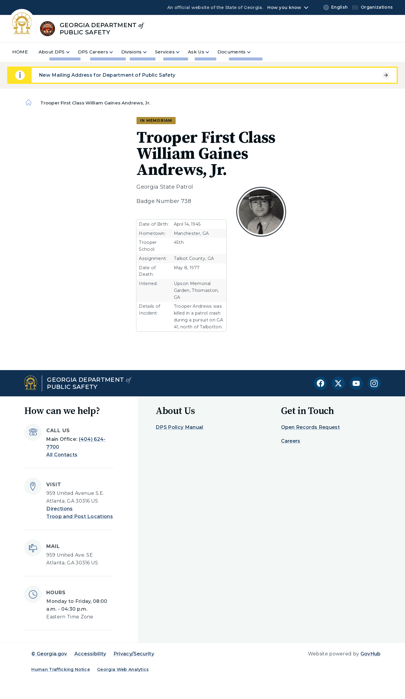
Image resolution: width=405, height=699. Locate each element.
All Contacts (61, 455)
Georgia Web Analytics (123, 669)
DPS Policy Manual (179, 427)
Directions (59, 509)
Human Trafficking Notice (60, 669)
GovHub (370, 654)
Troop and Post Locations (79, 516)
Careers (290, 441)
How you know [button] (284, 7)
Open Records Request (310, 427)
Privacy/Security (133, 654)
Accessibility (90, 654)
